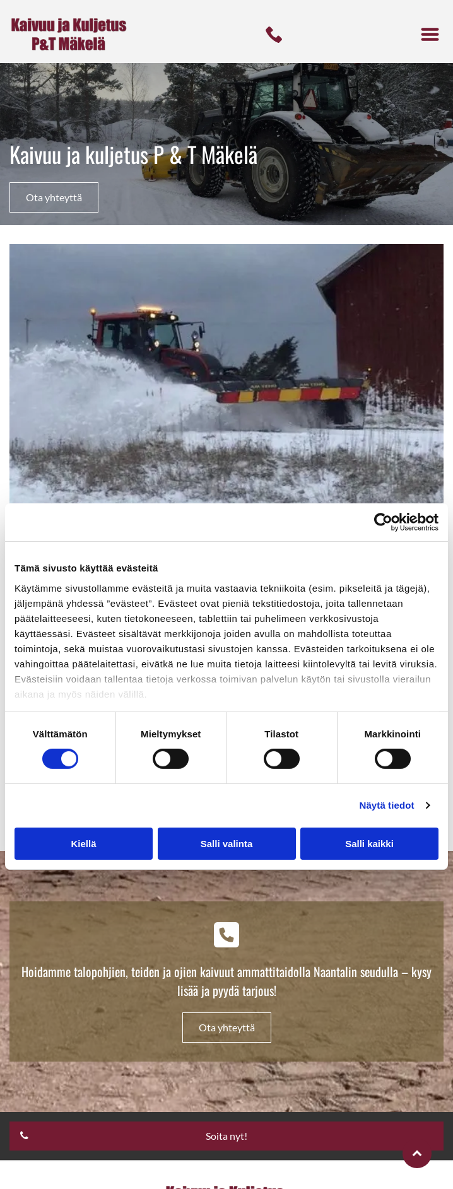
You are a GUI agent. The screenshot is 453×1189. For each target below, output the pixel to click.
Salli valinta (227, 843)
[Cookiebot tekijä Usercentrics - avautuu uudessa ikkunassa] (383, 522)
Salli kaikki (369, 843)
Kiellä (83, 843)
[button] (430, 34)
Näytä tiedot (387, 805)
